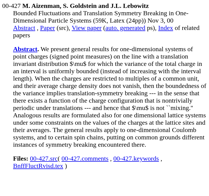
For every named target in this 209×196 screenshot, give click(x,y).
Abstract (24, 27)
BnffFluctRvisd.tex (38, 165)
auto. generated (125, 27)
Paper (47, 27)
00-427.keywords (136, 158)
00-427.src (44, 158)
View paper (87, 27)
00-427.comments (85, 158)
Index (165, 27)
